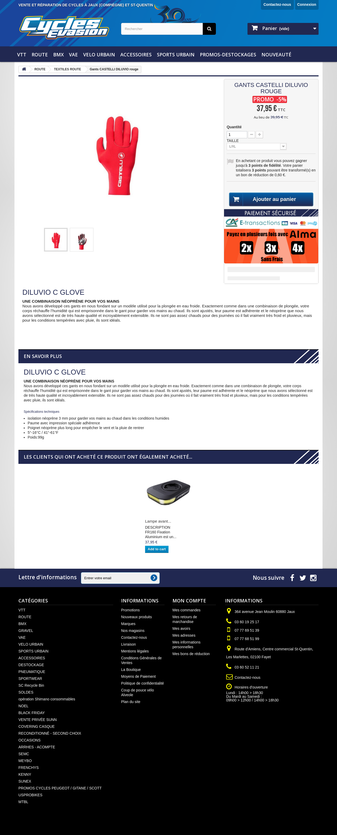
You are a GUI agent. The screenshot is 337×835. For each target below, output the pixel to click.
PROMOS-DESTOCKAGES (228, 54)
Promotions (130, 610)
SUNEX (24, 781)
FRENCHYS (28, 767)
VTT (21, 54)
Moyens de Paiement (138, 676)
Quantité (234, 127)
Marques (128, 624)
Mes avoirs (181, 628)
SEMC (23, 754)
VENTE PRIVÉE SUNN (37, 720)
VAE (73, 54)
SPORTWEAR (30, 678)
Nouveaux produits (136, 617)
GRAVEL (25, 630)
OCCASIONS (29, 740)
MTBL (23, 802)
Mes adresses (183, 635)
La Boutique (131, 669)
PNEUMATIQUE (31, 672)
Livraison (128, 644)
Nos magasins (133, 630)
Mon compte (189, 600)
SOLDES (25, 692)
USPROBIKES (30, 795)
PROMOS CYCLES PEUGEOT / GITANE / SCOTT (60, 788)
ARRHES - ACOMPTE (36, 747)
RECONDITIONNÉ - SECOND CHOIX (49, 733)
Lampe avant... (158, 521)
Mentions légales (135, 651)
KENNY (24, 774)
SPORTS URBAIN (176, 54)
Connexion (306, 4)
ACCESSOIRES (136, 54)
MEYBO (25, 761)
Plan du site (130, 702)
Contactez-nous (277, 4)
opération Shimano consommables (46, 699)
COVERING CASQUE (36, 726)
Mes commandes (186, 610)
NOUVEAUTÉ (276, 54)
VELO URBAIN (99, 54)
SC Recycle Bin (31, 685)
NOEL (23, 706)
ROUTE (40, 54)
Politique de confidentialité (142, 683)
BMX (58, 54)
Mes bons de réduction (191, 654)
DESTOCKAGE (31, 665)
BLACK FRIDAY (31, 713)
